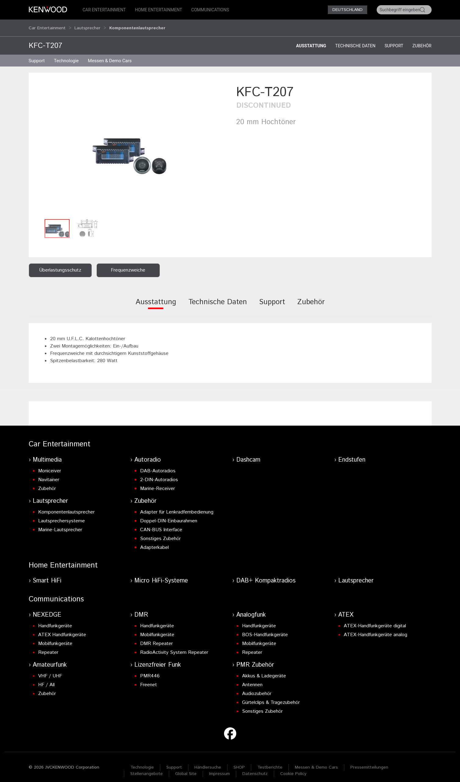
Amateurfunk (50, 659)
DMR (141, 609)
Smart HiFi (47, 575)
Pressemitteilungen (369, 762)
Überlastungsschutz (60, 264)
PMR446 (150, 670)
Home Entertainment (158, 9)
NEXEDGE (47, 609)
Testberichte (269, 762)
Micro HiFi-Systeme (161, 575)
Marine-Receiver (157, 482)
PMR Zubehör (255, 659)
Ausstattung (311, 40)
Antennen (252, 679)
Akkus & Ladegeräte (264, 670)
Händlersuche (207, 762)
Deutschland (347, 10)
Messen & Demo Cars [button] (110, 55)
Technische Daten (355, 40)
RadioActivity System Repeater (174, 646)
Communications (210, 9)
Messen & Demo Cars (316, 762)
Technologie (142, 762)
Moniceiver (49, 465)
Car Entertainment (104, 9)
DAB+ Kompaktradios (265, 575)
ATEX (345, 609)
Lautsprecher (87, 25)
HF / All (46, 679)
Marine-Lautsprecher (60, 524)
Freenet (148, 679)
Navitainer (48, 473)
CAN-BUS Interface (161, 524)
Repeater (48, 646)
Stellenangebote (146, 768)
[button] (129, 143)
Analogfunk (251, 609)
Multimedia (47, 454)
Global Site (186, 768)
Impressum (219, 768)
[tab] (155, 300)
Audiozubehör (256, 687)
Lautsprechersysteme (61, 515)
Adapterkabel (154, 541)
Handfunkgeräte (55, 620)
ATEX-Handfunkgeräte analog (375, 628)
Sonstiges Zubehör (160, 532)
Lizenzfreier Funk (157, 659)
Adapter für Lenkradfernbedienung (176, 506)
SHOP (239, 762)
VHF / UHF (50, 670)
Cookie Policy (293, 768)
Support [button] (37, 55)
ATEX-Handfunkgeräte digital (375, 620)
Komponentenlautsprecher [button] (137, 25)
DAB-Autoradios (158, 465)
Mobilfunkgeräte (55, 637)
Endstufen (351, 454)
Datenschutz (255, 768)
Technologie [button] (66, 55)
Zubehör (421, 40)
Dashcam (248, 454)
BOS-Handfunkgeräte (265, 628)
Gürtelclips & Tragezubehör (271, 696)
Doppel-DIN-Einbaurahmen (168, 515)
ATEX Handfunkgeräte (62, 628)
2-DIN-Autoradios (159, 473)
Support (394, 40)
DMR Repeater (156, 637)
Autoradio (147, 454)
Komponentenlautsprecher (66, 506)
